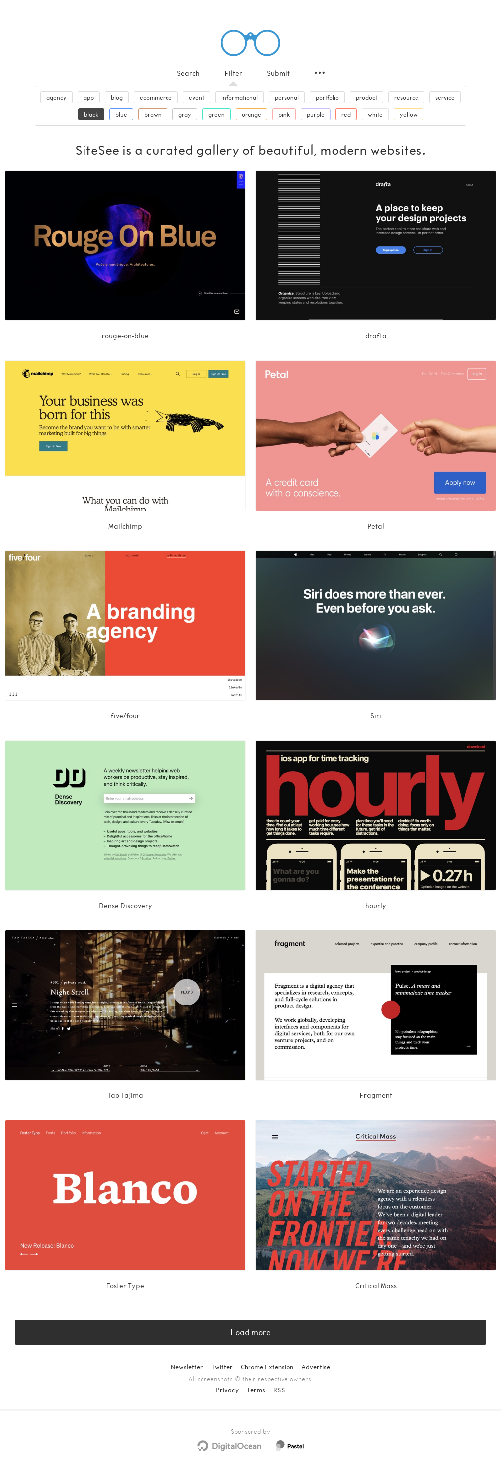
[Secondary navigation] (320, 72)
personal (287, 97)
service (445, 97)
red (346, 114)
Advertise (315, 1366)
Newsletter (187, 1366)
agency (56, 97)
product (366, 97)
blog (117, 97)
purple (316, 114)
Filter (233, 72)
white (375, 114)
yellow (409, 114)
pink (284, 114)
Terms (256, 1389)
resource (406, 97)
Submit (278, 72)
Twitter (222, 1366)
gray (184, 114)
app (89, 97)
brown (153, 114)
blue (121, 114)
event (196, 97)
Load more (250, 1332)
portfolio (327, 97)
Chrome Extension (267, 1366)
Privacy (227, 1389)
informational (239, 97)
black (91, 114)
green (216, 114)
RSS (279, 1389)
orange (251, 114)
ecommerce (156, 97)
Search (188, 72)
